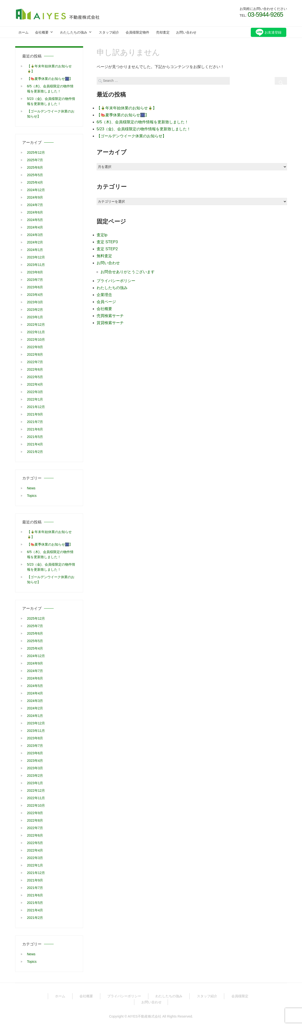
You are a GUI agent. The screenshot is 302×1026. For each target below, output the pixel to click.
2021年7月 (35, 421)
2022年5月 (35, 377)
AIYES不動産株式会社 (144, 1016)
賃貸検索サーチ (110, 318)
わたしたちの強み (73, 32)
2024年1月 (35, 249)
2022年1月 (35, 399)
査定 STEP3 (107, 240)
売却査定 (163, 32)
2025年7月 (35, 160)
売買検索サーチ (110, 311)
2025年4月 (35, 182)
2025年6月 (35, 167)
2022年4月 (35, 384)
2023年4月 (35, 294)
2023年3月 (35, 302)
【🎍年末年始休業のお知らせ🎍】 (127, 107)
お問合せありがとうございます (128, 269)
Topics (32, 495)
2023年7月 (35, 279)
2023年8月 (35, 272)
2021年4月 (35, 444)
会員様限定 (239, 996)
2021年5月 (35, 436)
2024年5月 (35, 220)
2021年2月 (35, 451)
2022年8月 (35, 354)
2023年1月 (35, 317)
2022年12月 (36, 324)
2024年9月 (35, 197)
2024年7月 (35, 205)
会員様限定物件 (137, 32)
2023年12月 (36, 257)
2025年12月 (36, 152)
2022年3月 (35, 392)
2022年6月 (35, 369)
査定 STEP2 (107, 247)
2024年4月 (35, 227)
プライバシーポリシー (116, 278)
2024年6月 (35, 212)
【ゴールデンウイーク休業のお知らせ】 (131, 134)
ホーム (23, 32)
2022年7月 (35, 362)
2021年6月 (35, 429)
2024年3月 (35, 234)
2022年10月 (36, 339)
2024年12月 (36, 190)
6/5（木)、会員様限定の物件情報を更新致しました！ (142, 121)
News (31, 488)
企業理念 (104, 291)
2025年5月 (35, 175)
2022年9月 (35, 347)
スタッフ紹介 (109, 32)
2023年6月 (35, 287)
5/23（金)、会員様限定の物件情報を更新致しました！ (143, 127)
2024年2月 (35, 242)
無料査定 (104, 253)
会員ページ (106, 298)
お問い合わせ (186, 32)
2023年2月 (35, 309)
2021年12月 (36, 407)
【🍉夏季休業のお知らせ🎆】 (123, 114)
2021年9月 (35, 414)
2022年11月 (36, 332)
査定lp (102, 233)
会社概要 (42, 32)
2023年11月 (36, 264)
